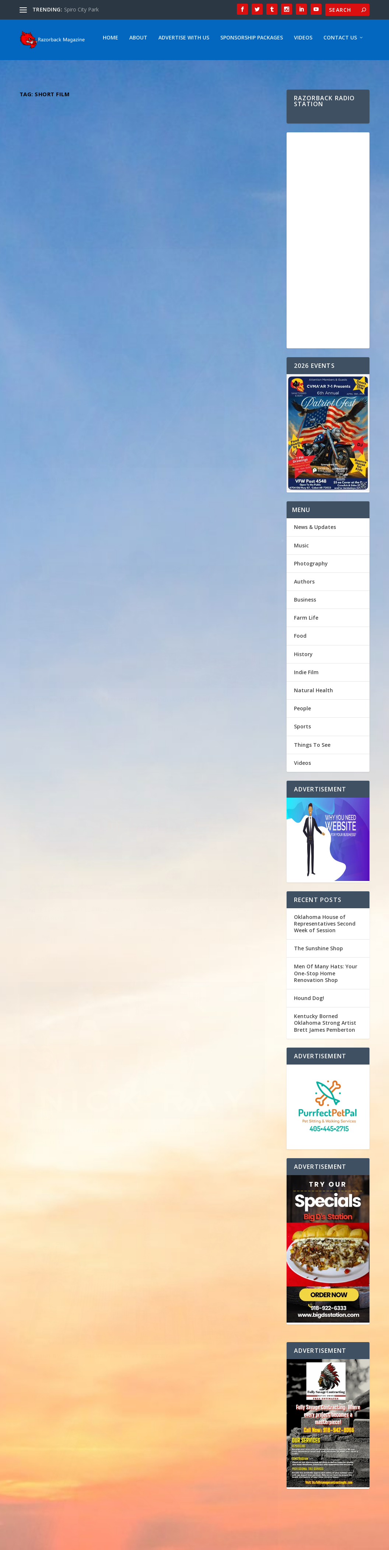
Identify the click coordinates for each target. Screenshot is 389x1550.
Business (305, 628)
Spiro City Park (81, 9)
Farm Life (306, 646)
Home (33, 67)
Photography (311, 592)
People (302, 737)
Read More (46, 305)
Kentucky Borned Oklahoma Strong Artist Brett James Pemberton (73, 232)
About (61, 67)
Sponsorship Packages (174, 67)
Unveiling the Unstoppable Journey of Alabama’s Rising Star (81, 601)
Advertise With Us (106, 67)
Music (116, 251)
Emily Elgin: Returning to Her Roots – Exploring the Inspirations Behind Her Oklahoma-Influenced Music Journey (208, 783)
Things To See (312, 773)
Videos (225, 67)
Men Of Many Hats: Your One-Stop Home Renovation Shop (325, 1002)
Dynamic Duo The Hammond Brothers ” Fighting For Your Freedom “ (74, 787)
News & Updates (315, 556)
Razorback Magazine (54, 251)
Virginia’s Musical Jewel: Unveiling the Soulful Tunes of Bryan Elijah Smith (78, 418)
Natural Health (313, 719)
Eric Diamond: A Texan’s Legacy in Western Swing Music (214, 228)
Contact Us (262, 67)
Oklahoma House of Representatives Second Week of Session (324, 953)
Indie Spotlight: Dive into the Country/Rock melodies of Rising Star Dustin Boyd (214, 401)
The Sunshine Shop (318, 977)
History (303, 683)
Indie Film (306, 701)
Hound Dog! (309, 1027)
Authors (304, 610)
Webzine (134, 1541)
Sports (302, 755)
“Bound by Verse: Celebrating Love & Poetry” (207, 588)
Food (300, 664)
